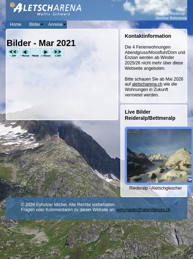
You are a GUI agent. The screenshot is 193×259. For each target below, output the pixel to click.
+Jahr (57, 53)
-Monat (25, 53)
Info (160, 9)
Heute (35, 53)
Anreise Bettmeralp (172, 18)
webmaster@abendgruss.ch (143, 209)
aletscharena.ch (147, 84)
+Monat (45, 53)
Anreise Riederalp (171, 13)
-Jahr (13, 53)
